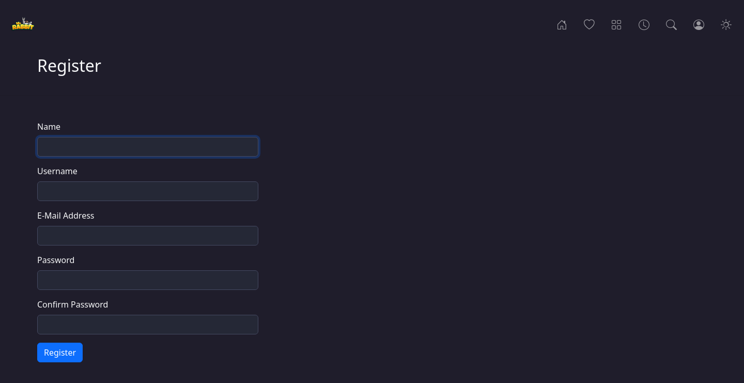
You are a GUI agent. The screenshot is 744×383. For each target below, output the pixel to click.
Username (57, 171)
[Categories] (616, 23)
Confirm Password (72, 304)
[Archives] (644, 23)
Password (55, 260)
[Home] (561, 23)
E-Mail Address (66, 215)
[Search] (671, 23)
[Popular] (589, 23)
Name (48, 126)
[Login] (698, 23)
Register (60, 352)
